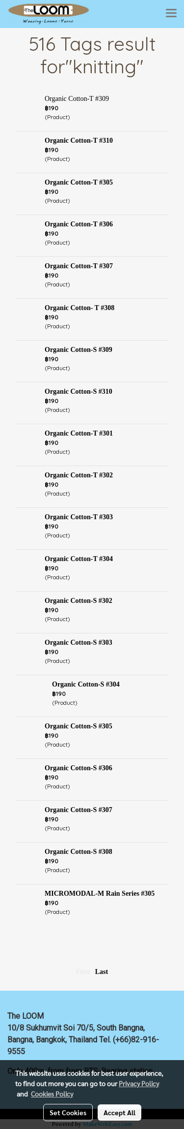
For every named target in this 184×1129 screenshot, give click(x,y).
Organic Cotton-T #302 (79, 475)
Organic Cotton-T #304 (79, 559)
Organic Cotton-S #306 (78, 768)
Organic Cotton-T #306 (79, 224)
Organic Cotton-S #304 (86, 684)
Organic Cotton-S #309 (78, 349)
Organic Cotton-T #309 (77, 98)
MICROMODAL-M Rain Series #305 (100, 893)
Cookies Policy (52, 1093)
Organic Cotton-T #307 (79, 266)
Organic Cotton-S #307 (78, 810)
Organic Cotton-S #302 (78, 600)
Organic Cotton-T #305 (79, 182)
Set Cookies (68, 1112)
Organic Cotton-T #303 (79, 517)
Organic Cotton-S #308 (78, 851)
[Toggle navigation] (171, 14)
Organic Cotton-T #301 (79, 433)
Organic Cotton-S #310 (78, 391)
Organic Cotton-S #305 (78, 726)
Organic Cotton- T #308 (79, 308)
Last (101, 971)
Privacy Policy (139, 1083)
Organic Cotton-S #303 (78, 642)
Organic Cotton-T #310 (79, 140)
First (83, 971)
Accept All (119, 1112)
